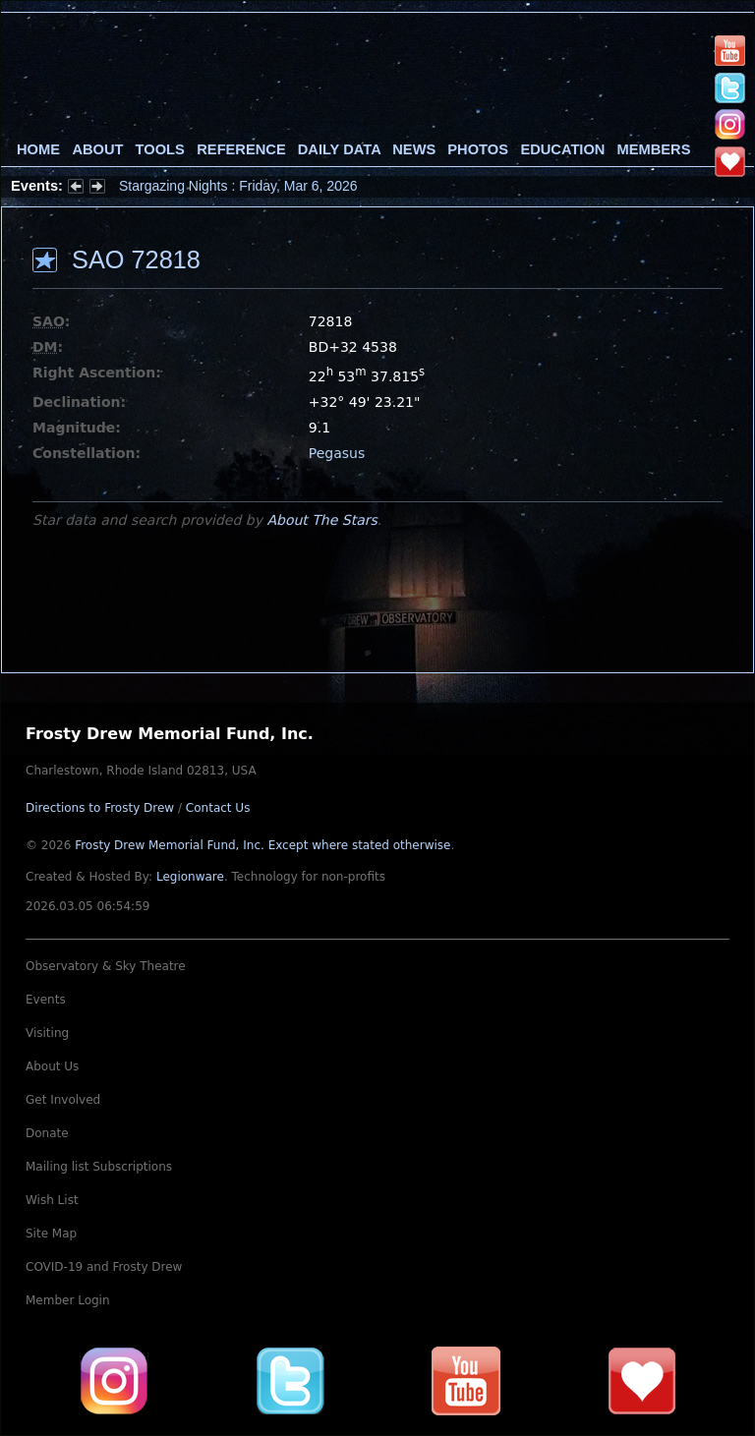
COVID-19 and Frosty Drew (104, 1267)
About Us (52, 1066)
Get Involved (63, 1100)
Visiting (47, 1033)
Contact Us (218, 808)
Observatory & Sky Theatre (106, 966)
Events (46, 999)
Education (562, 149)
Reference (241, 149)
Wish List (52, 1200)
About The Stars (321, 520)
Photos (477, 149)
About (97, 149)
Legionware (190, 877)
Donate (47, 1133)
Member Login (68, 1300)
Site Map (51, 1233)
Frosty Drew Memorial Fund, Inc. (262, 845)
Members (654, 149)
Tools (160, 149)
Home (38, 149)
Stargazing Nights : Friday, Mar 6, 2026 (238, 186)
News (414, 149)
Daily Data (339, 149)
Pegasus (337, 453)
